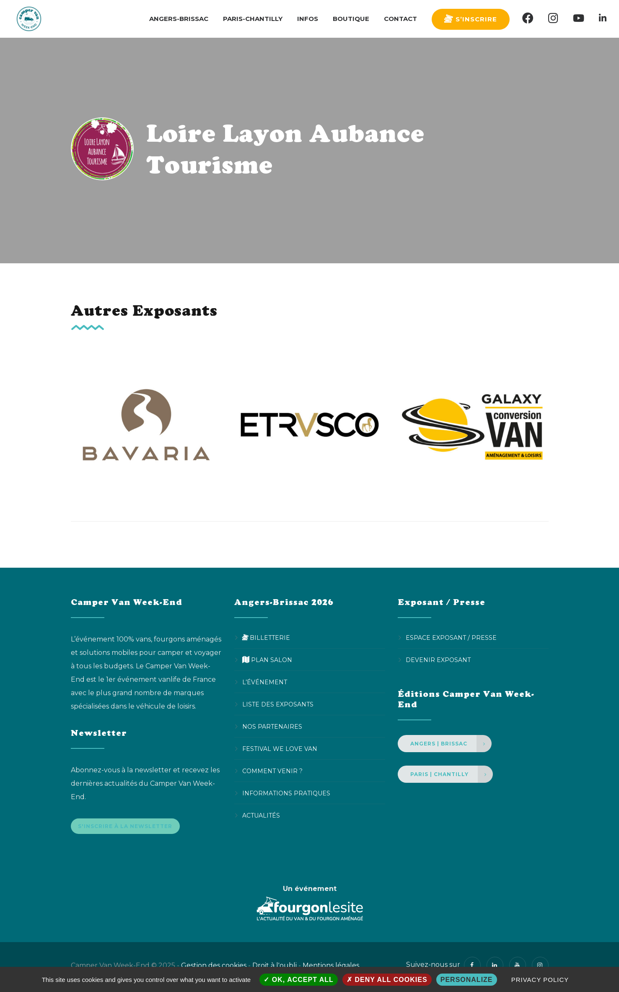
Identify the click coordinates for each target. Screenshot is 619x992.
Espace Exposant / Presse (451, 637)
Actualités (261, 815)
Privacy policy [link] (540, 979)
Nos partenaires (272, 726)
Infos (307, 19)
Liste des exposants (277, 704)
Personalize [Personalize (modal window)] (466, 979)
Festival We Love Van (279, 749)
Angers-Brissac (178, 19)
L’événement (264, 682)
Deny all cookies (387, 979)
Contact (400, 19)
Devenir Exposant (438, 660)
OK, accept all (298, 979)
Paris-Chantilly (252, 19)
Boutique (351, 19)
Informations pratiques (286, 793)
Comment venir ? (272, 771)
